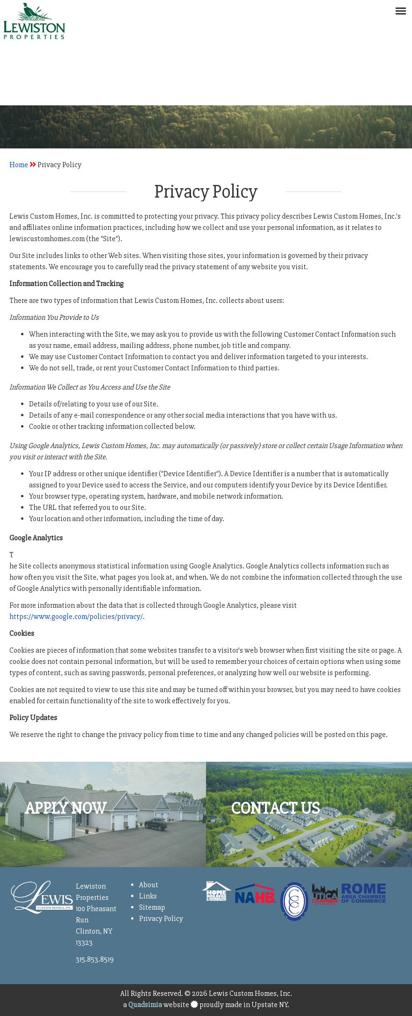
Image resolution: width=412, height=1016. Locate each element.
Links (148, 896)
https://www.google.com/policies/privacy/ (76, 616)
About (148, 885)
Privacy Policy (161, 918)
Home (18, 164)
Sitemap (152, 907)
